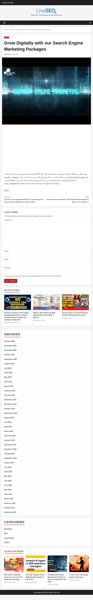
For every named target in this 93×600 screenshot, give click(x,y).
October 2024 (9, 414)
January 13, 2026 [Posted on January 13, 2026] (32, 587)
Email (6, 264)
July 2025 (8, 373)
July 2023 (8, 472)
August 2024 (9, 423)
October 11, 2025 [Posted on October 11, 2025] (40, 325)
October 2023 (9, 459)
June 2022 (8, 490)
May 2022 (8, 495)
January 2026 (9, 346)
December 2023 (10, 450)
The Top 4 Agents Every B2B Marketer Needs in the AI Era (35, 569)
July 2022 (8, 486)
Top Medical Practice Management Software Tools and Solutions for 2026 (57, 569)
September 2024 (10, 418)
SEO (6, 539)
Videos (6, 37)
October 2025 (9, 360)
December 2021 (10, 517)
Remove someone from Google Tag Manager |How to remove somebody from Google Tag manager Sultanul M (17, 307)
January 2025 (9, 400)
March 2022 (8, 504)
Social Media (9, 543)
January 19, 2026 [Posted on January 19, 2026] (10, 587)
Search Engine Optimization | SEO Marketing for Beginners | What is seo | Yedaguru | (68, 200)
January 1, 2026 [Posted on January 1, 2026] (75, 585)
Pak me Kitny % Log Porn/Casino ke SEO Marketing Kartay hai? (75, 307)
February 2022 (9, 508)
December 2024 (10, 405)
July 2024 (8, 427)
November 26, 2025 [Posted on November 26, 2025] (11, 328)
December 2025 (10, 351)
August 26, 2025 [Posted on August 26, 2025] (68, 323)
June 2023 (8, 477)
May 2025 (8, 382)
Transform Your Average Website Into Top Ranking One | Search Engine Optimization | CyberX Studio (25, 202)
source (7, 190)
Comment (8, 225)
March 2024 (8, 436)
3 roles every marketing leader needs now (79, 569)
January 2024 (9, 445)
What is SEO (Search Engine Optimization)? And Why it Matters (46, 307)
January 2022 (9, 513)
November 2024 (10, 409)
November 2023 (10, 454)
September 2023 (10, 463)
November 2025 (10, 355)
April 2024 (8, 432)
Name (7, 256)
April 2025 (8, 387)
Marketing (8, 534)
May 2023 (8, 481)
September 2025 (10, 364)
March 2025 (8, 391)
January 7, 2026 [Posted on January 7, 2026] (53, 590)
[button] (4, 23)
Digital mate (7, 54)
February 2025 (9, 396)
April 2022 (8, 499)
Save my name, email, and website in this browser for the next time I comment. (33, 281)
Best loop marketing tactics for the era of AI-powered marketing (14, 569)
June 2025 (8, 378)
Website (7, 273)
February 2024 (9, 441)
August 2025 (9, 369)
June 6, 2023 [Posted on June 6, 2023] (15, 54)
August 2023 (9, 468)
